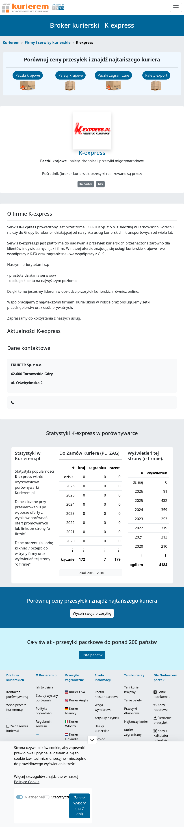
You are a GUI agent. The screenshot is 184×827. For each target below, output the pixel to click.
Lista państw (92, 654)
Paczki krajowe (27, 75)
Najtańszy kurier (136, 721)
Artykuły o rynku (107, 718)
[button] (92, 740)
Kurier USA (75, 692)
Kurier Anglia (76, 700)
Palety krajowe (70, 75)
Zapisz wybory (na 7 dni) (80, 805)
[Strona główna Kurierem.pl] (32, 7)
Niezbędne (34, 797)
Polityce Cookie (27, 781)
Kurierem (11, 42)
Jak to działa (44, 687)
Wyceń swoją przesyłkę (92, 613)
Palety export (156, 75)
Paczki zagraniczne (113, 75)
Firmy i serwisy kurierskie (48, 42)
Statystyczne (61, 797)
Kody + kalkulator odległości (161, 735)
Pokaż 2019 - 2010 (91, 573)
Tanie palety (133, 700)
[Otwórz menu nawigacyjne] (176, 7)
